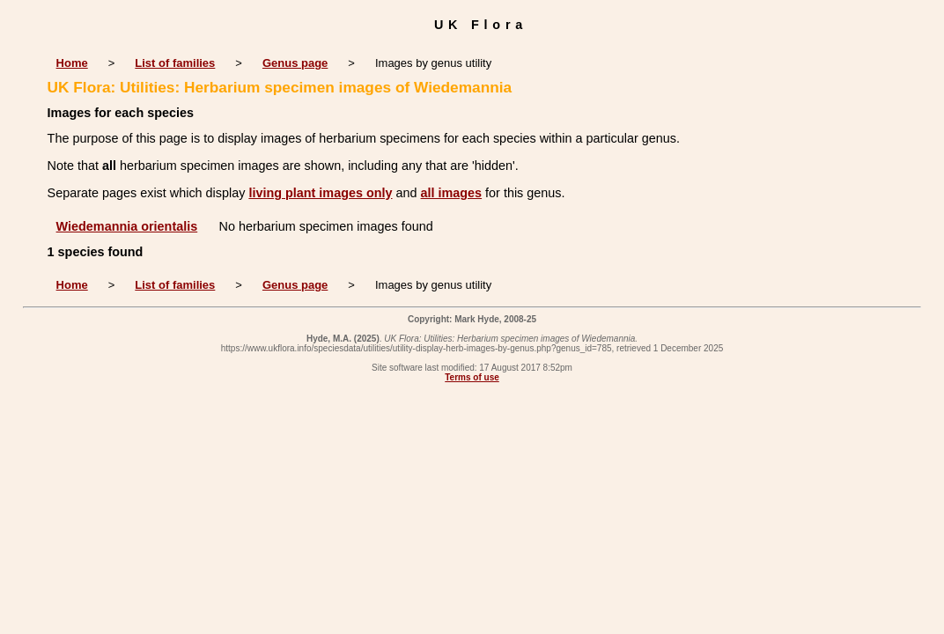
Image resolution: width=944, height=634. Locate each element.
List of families (175, 63)
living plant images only (320, 193)
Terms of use (472, 377)
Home (72, 63)
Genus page (295, 63)
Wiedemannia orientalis (127, 226)
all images (452, 193)
